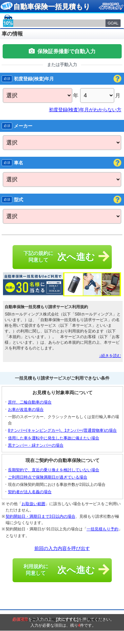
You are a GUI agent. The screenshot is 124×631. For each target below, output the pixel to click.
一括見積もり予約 (102, 529)
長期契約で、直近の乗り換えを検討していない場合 (53, 470)
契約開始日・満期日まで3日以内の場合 (40, 516)
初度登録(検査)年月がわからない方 (85, 109)
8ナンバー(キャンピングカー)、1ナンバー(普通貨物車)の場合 (62, 430)
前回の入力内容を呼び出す (62, 548)
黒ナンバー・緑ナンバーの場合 (35, 445)
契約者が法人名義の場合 (30, 492)
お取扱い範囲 (33, 503)
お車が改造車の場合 (26, 409)
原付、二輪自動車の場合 (30, 402)
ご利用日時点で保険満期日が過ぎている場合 (47, 477)
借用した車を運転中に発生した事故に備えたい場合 (53, 438)
